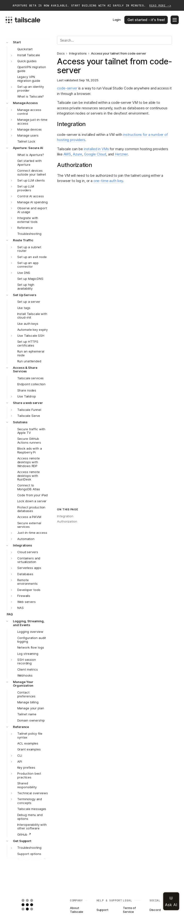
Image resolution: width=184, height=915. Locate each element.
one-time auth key (108, 180)
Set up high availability (25, 286)
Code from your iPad (32, 495)
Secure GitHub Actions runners (29, 440)
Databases (25, 574)
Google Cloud (95, 154)
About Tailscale (76, 910)
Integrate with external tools (27, 220)
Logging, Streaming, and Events (29, 623)
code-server (67, 88)
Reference (25, 228)
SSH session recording (26, 661)
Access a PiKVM (29, 517)
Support (102, 910)
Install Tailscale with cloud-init (32, 316)
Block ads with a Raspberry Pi (29, 450)
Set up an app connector (27, 265)
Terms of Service (129, 910)
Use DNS (23, 273)
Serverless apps (29, 568)
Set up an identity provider (30, 88)
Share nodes (26, 390)
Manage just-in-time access (32, 121)
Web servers (26, 602)
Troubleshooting (29, 234)
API (19, 761)
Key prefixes (26, 767)
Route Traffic (23, 240)
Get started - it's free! (146, 19)
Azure (77, 154)
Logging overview (30, 632)
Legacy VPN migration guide (28, 79)
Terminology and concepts (29, 801)
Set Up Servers (24, 295)
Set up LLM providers (25, 188)
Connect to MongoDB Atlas (28, 487)
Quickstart (25, 49)
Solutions (20, 422)
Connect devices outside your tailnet (31, 172)
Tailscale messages (31, 809)
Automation (25, 539)
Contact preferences (26, 694)
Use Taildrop (26, 396)
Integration (65, 516)
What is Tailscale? (30, 96)
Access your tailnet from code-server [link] (118, 53)
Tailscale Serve (28, 416)
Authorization (67, 521)
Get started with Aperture (29, 162)
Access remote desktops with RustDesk (28, 475)
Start (17, 42)
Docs (60, 53)
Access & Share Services (25, 369)
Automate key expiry (32, 329)
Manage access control (29, 112)
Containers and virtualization (28, 560)
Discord (155, 910)
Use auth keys (27, 323)
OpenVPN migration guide (31, 69)
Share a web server (28, 403)
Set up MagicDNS (30, 279)
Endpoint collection (31, 384)
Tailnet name (26, 714)
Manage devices (29, 129)
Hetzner (121, 154)
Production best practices (29, 775)
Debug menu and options (30, 817)
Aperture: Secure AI (28, 148)
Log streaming (27, 654)
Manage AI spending (32, 202)
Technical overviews (32, 793)
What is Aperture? (30, 155)
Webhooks (25, 675)
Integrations (22, 545)
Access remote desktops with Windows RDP (28, 462)
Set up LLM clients (31, 180)
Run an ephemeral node (30, 353)
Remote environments (27, 582)
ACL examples (27, 743)
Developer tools (28, 590)
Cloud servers (27, 552)
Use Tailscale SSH (30, 335)
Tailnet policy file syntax (29, 735)
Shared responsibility (27, 785)
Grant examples (29, 749)
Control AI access (30, 196)
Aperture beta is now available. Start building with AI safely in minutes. (92, 5)
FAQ (10, 614)
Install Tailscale (28, 55)
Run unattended (29, 361)
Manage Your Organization (23, 684)
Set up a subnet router (29, 249)
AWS (67, 154)
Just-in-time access (32, 533)
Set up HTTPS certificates (27, 343)
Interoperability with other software (32, 826)
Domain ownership (31, 720)
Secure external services (29, 525)
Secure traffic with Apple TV (31, 431)
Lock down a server (32, 501)
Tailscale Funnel (29, 410)
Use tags (23, 308)
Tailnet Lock (26, 141)
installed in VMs (96, 149)
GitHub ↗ (24, 834)
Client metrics (27, 669)
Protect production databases (31, 509)
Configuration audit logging (31, 640)
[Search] (114, 40)
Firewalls (23, 596)
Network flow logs (30, 647)
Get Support (22, 841)
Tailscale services (30, 378)
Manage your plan (30, 708)
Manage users (27, 135)
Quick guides (26, 61)
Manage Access (25, 103)
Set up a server (28, 301)
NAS (20, 608)
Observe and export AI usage (32, 210)
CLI (19, 755)
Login (117, 20)
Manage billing (28, 702)
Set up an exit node (32, 257)
